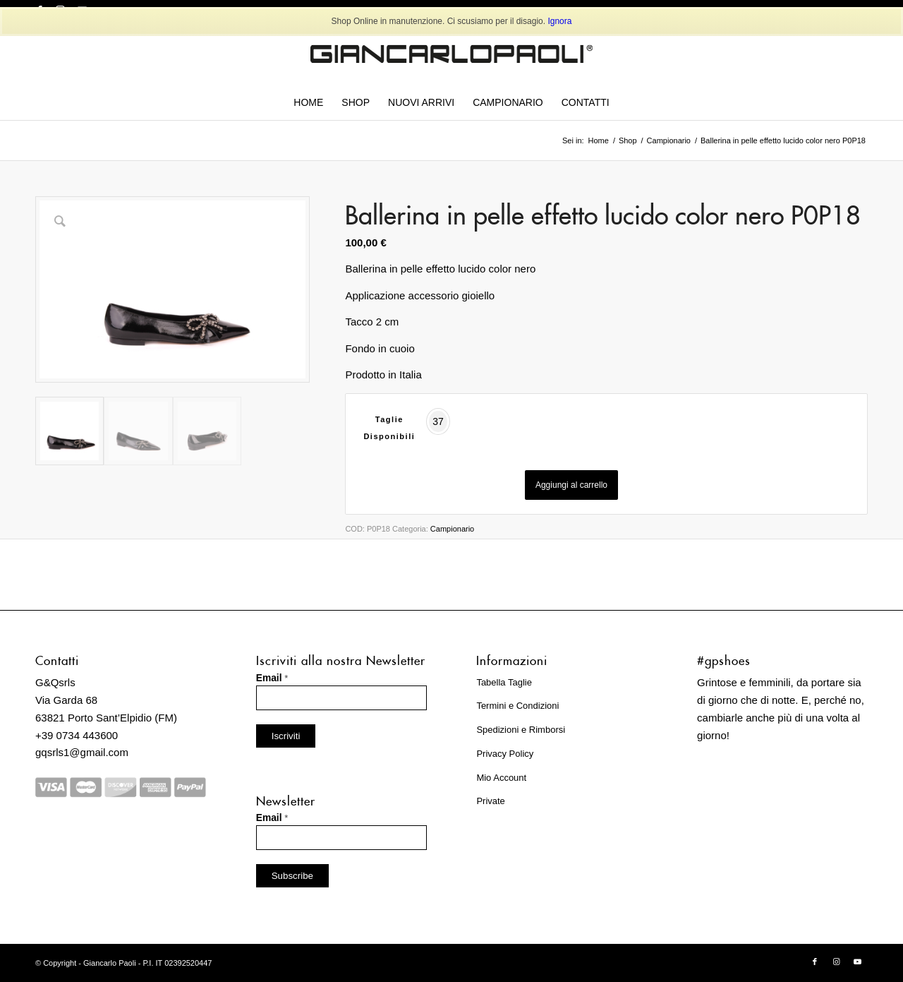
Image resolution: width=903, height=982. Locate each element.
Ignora (559, 21)
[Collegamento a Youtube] (857, 961)
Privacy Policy (504, 753)
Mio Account (501, 777)
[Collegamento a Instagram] (836, 961)
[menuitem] (308, 102)
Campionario (452, 529)
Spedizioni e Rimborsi (520, 729)
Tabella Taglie (504, 682)
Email (272, 678)
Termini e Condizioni (517, 705)
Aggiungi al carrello (571, 485)
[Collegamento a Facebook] (814, 961)
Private (490, 801)
